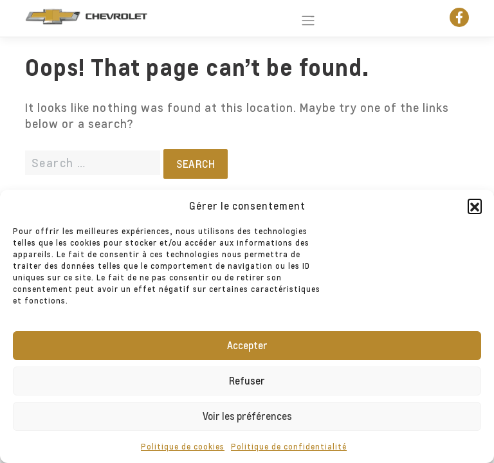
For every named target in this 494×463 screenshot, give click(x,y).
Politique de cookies (182, 446)
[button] (474, 205)
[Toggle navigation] (303, 17)
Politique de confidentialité (289, 446)
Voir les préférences (247, 416)
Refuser (247, 380)
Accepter (247, 345)
